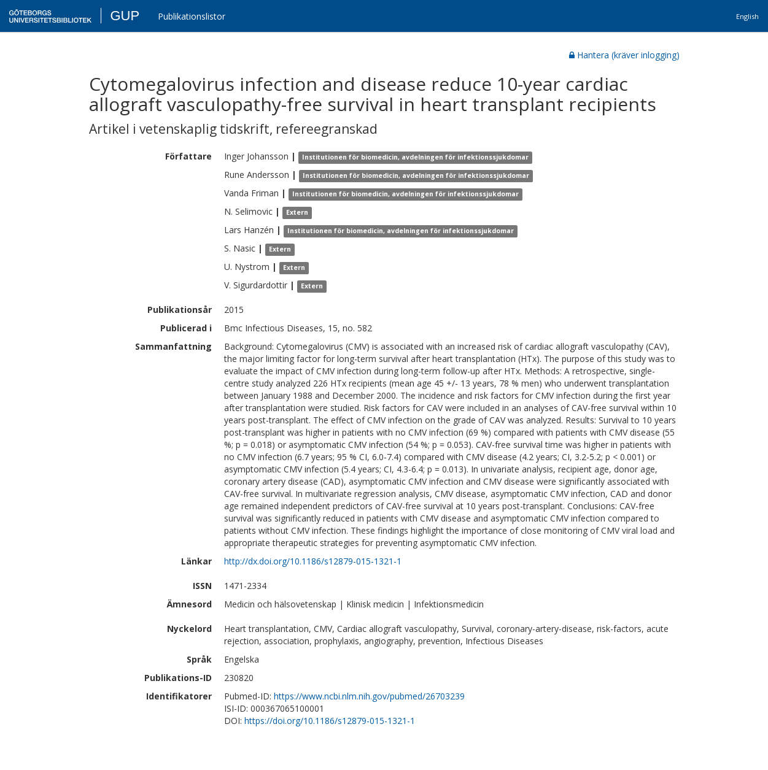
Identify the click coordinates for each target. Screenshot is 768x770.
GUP (124, 15)
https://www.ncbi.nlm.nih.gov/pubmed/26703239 (369, 696)
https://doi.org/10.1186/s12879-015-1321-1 (329, 720)
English (747, 16)
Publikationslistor (191, 16)
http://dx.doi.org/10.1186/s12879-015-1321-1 (312, 561)
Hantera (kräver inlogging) (624, 55)
